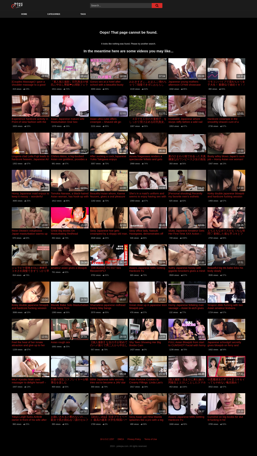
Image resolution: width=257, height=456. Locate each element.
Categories (53, 14)
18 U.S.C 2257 (107, 439)
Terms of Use (150, 439)
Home (24, 14)
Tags (83, 14)
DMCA (121, 439)
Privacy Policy (134, 439)
